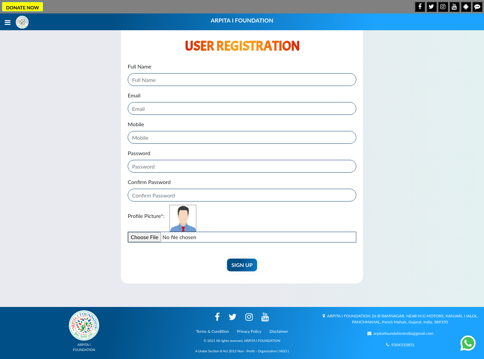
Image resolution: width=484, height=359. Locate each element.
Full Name (140, 66)
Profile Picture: (146, 216)
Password (139, 153)
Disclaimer (279, 331)
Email (134, 95)
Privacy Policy (249, 331)
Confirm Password (149, 182)
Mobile (136, 124)
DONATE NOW (22, 7)
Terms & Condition (212, 331)
